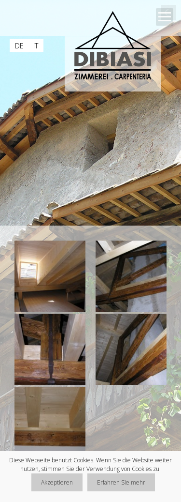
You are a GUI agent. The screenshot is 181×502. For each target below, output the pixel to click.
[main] (90, 353)
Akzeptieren (57, 482)
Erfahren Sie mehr (121, 482)
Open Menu (164, 17)
